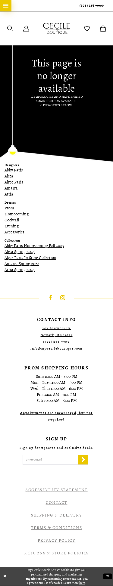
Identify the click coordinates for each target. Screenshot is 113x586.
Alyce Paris (14, 182)
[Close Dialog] (4, 576)
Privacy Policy (57, 540)
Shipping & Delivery (56, 515)
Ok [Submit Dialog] (108, 576)
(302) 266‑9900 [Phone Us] (92, 5)
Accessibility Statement (56, 490)
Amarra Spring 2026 (22, 264)
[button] (10, 28)
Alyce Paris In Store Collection (30, 258)
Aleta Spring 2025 (20, 251)
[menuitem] (5, 5)
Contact (56, 502)
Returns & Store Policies (56, 553)
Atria (9, 194)
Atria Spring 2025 (20, 270)
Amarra (11, 188)
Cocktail (12, 220)
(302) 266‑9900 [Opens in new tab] (56, 341)
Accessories (14, 232)
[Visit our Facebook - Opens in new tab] (50, 298)
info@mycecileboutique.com (56, 348)
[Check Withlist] (87, 28)
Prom (9, 208)
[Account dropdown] (26, 28)
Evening (12, 226)
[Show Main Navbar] (5, 5)
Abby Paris (14, 170)
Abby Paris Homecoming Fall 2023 (34, 245)
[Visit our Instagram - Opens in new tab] (62, 298)
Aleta (9, 176)
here (82, 582)
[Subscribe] (83, 460)
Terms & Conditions (56, 528)
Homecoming (17, 214)
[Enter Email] (50, 460)
